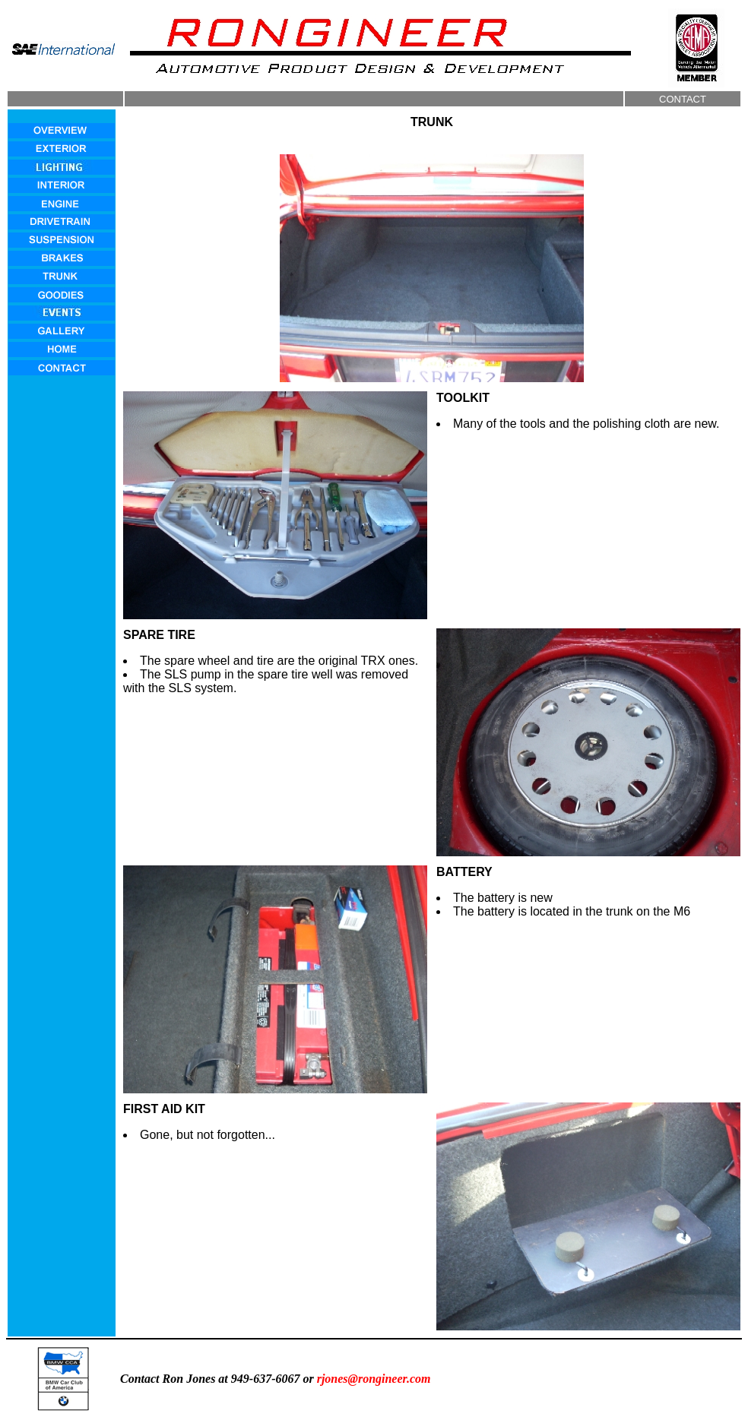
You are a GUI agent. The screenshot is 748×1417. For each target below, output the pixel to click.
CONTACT (682, 99)
